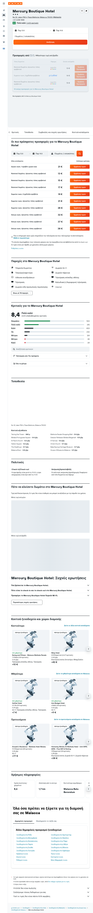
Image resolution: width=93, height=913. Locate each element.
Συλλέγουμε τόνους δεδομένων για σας (51, 854)
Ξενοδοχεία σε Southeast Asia (76, 870)
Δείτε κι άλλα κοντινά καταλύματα (77, 588)
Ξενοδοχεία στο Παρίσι (24, 807)
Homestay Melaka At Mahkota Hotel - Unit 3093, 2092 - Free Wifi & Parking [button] (69, 710)
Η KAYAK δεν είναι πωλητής (51, 850)
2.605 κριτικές (32, 23)
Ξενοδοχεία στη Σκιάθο (24, 810)
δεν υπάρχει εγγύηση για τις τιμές (58, 844)
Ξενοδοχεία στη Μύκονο (59, 810)
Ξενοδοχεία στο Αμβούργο (60, 813)
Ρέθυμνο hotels (21, 823)
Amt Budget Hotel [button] (58, 666)
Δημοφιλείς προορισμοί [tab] (23, 784)
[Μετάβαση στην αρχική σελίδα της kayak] (15, 3)
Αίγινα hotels (21, 820)
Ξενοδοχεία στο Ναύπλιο (60, 801)
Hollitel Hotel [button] (17, 666)
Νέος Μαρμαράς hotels (59, 823)
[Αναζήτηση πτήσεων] (4, 10)
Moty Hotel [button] (55, 615)
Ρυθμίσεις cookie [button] (17, 248)
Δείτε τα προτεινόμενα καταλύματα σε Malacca (72, 682)
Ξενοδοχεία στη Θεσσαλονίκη (27, 804)
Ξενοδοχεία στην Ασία (39, 870)
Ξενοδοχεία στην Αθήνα (59, 807)
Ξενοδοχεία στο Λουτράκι (25, 813)
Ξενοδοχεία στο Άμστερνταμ (61, 797)
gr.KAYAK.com (15, 870)
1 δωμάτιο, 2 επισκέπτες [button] (25, 36)
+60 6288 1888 (18, 20)
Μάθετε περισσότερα (21, 238)
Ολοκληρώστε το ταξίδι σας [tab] (46, 784)
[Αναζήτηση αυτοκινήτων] (4, 20)
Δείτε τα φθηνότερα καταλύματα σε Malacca (73, 636)
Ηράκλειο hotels (22, 816)
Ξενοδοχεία (26, 870)
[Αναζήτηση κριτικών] (52, 349)
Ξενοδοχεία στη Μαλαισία (57, 870)
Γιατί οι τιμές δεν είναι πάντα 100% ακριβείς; (51, 859)
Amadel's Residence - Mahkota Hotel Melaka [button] (29, 709)
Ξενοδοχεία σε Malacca (18, 872)
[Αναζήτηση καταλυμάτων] (4, 15)
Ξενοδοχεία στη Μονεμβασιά (26, 801)
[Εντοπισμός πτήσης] (4, 31)
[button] (3, 3)
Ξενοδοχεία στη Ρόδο (24, 797)
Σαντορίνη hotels (57, 820)
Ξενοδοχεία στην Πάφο (59, 804)
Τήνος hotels (55, 816)
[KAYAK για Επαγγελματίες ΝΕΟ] (4, 35)
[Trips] (4, 42)
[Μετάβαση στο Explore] (4, 26)
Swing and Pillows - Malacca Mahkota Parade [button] (29, 618)
